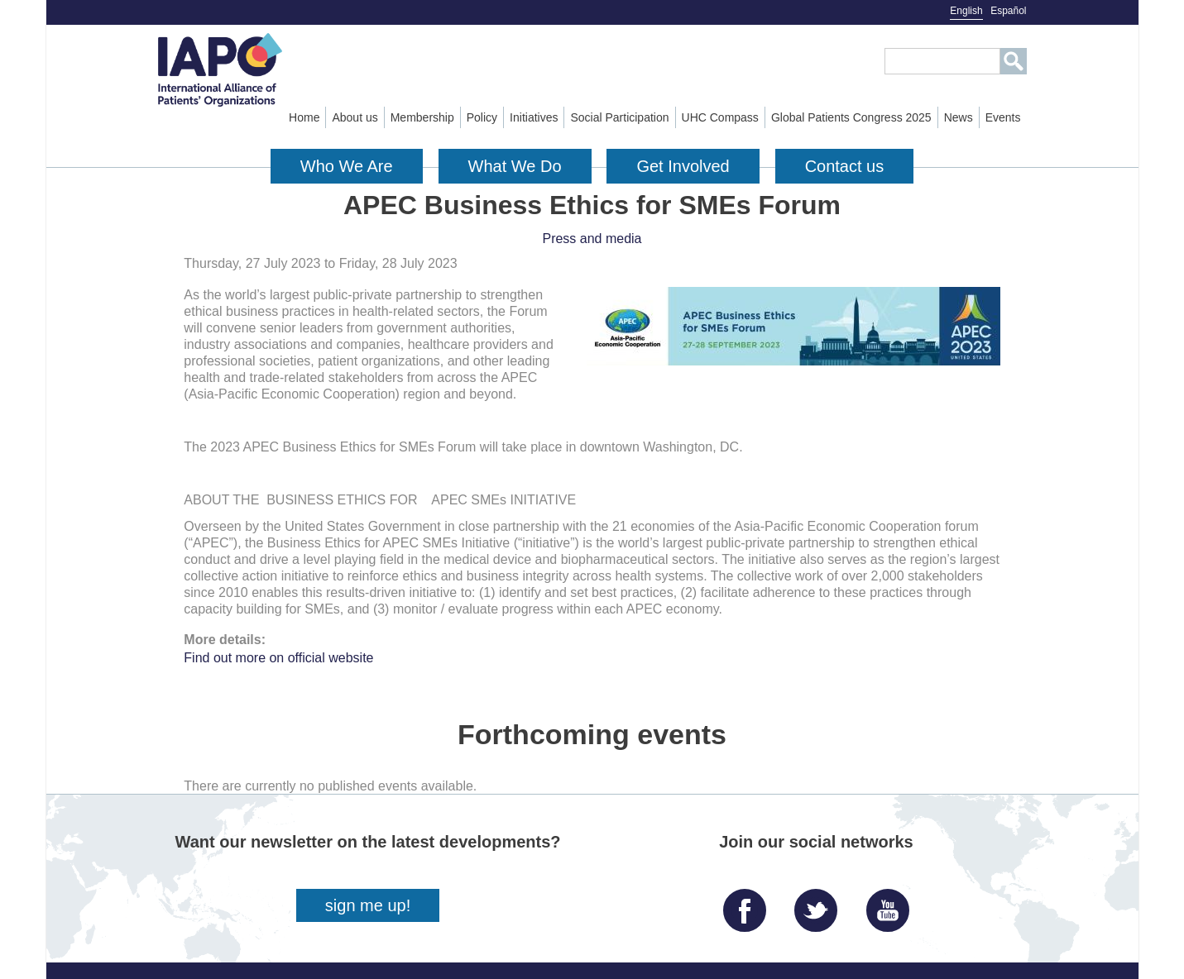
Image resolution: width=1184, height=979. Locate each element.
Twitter (820, 904)
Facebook (748, 904)
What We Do (515, 166)
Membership (422, 117)
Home (304, 117)
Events (1003, 117)
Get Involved (682, 166)
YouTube (892, 904)
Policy (482, 117)
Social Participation (619, 117)
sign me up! (367, 905)
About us (354, 117)
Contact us (844, 166)
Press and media (591, 239)
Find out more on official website (278, 658)
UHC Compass (720, 117)
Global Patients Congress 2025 (851, 117)
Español (1008, 11)
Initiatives (534, 117)
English (966, 11)
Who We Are (346, 166)
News (958, 117)
